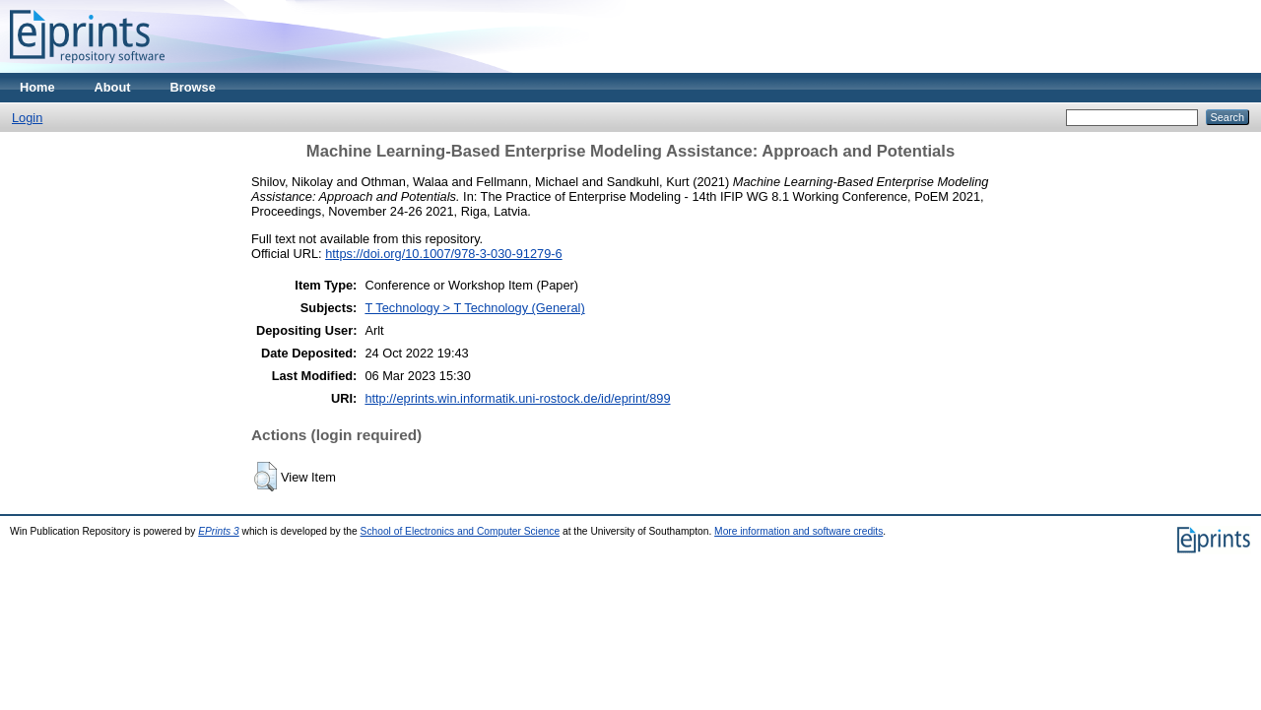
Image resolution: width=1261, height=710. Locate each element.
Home (37, 87)
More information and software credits (798, 531)
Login (27, 117)
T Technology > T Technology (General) (474, 307)
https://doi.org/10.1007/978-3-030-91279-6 (443, 253)
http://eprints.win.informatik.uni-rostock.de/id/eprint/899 (517, 398)
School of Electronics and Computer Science (461, 531)
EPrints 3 (218, 531)
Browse (193, 87)
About (113, 87)
